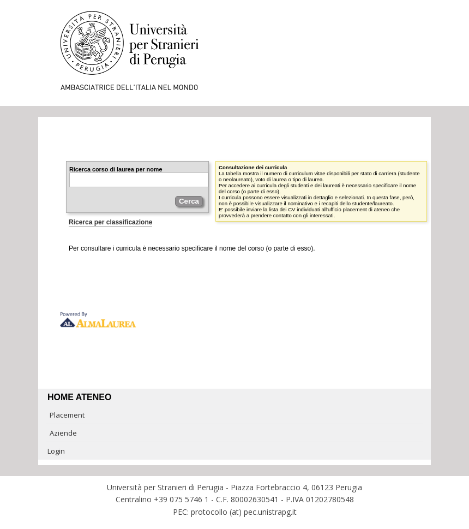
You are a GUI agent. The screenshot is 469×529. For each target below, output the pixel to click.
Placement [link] (67, 415)
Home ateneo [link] (79, 397)
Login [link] (56, 451)
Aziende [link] (63, 433)
